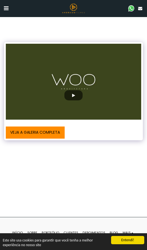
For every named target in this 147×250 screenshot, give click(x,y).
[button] (6, 8)
